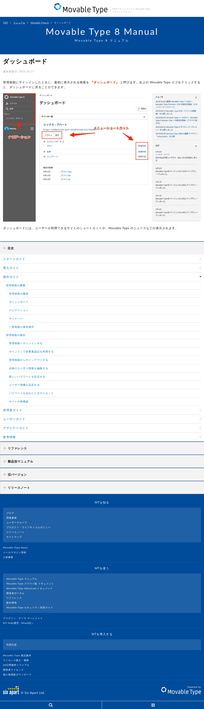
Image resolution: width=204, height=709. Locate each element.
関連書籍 (11, 517)
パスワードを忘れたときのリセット (31, 393)
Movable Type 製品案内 (19, 655)
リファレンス (14, 597)
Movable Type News (17, 547)
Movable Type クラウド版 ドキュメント (30, 583)
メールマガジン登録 (16, 552)
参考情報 (9, 437)
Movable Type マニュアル (21, 578)
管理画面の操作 (16, 335)
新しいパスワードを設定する (27, 376)
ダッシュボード (18, 301)
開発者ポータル (15, 593)
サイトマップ (14, 536)
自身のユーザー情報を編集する (28, 368)
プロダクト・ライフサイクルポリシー (28, 527)
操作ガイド (11, 277)
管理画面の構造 (18, 293)
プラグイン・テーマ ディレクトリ (24, 618)
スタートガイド (14, 259)
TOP (5, 22)
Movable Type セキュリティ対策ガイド (29, 607)
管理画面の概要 (16, 285)
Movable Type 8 (40, 22)
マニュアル (19, 22)
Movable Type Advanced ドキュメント (29, 588)
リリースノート (15, 532)
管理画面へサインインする (26, 343)
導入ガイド (11, 268)
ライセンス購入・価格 (17, 660)
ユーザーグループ (16, 522)
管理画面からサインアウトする (28, 359)
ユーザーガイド (14, 419)
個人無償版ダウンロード (19, 674)
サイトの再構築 (18, 401)
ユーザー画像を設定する (24, 384)
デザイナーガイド (15, 428)
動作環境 (11, 602)
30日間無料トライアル (18, 664)
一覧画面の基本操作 (21, 326)
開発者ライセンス (15, 669)
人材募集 (10, 557)
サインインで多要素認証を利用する (31, 351)
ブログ (10, 512)
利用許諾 (11, 644)
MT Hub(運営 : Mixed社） (20, 622)
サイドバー (16, 318)
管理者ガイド (12, 410)
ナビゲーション (18, 310)
